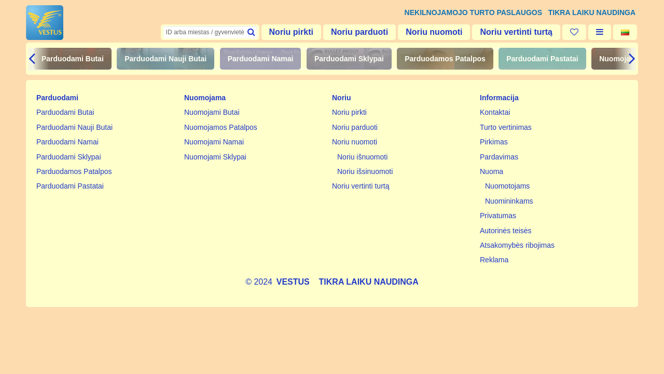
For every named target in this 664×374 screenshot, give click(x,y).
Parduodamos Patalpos (445, 59)
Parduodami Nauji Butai (165, 59)
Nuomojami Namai (214, 142)
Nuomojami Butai (212, 112)
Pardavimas (499, 157)
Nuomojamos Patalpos (220, 127)
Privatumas (498, 215)
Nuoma (491, 171)
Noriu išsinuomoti (365, 171)
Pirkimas (494, 142)
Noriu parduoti (359, 32)
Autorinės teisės (506, 230)
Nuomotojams (507, 186)
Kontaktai (495, 112)
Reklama (494, 260)
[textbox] (210, 32)
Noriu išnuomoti (362, 157)
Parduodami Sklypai (349, 59)
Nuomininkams (509, 201)
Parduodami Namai (261, 59)
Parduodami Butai (73, 59)
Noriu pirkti (291, 32)
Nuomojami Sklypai (215, 157)
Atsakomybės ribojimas (517, 245)
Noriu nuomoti (434, 32)
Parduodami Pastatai (542, 59)
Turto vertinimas (506, 127)
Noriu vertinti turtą (516, 32)
